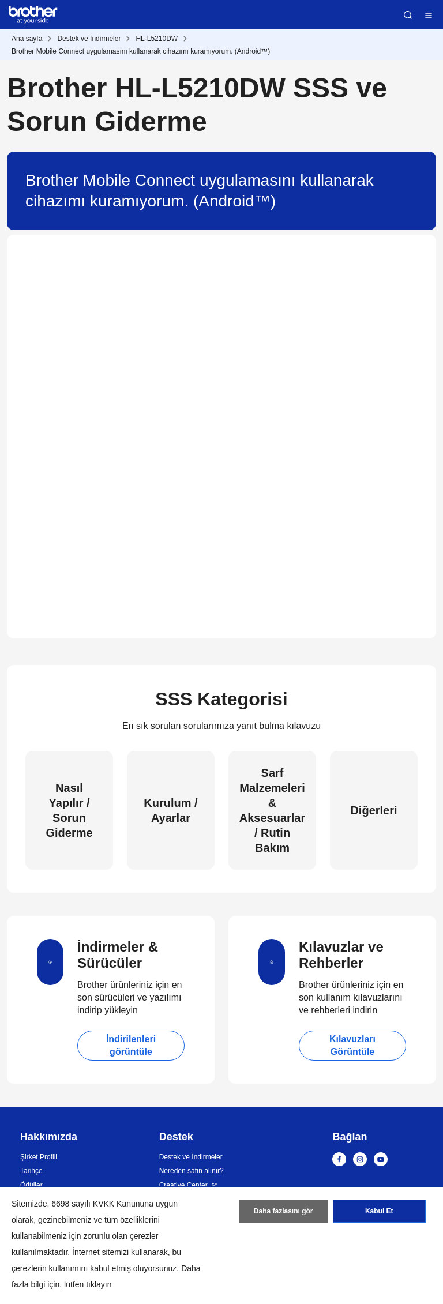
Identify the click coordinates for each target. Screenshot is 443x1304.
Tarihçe (31, 1171)
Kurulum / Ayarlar (170, 810)
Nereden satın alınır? (191, 1171)
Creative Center (183, 1185)
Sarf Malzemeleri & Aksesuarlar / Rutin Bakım (272, 810)
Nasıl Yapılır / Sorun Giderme (69, 810)
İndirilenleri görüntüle (131, 1045)
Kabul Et (379, 1211)
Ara (408, 15)
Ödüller (31, 1185)
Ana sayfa (27, 39)
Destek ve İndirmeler (89, 39)
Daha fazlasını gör (283, 1211)
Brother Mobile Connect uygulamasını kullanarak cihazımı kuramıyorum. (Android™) (141, 51)
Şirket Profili (38, 1157)
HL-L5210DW (157, 39)
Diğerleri (373, 810)
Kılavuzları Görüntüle (352, 1045)
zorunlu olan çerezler (121, 1236)
